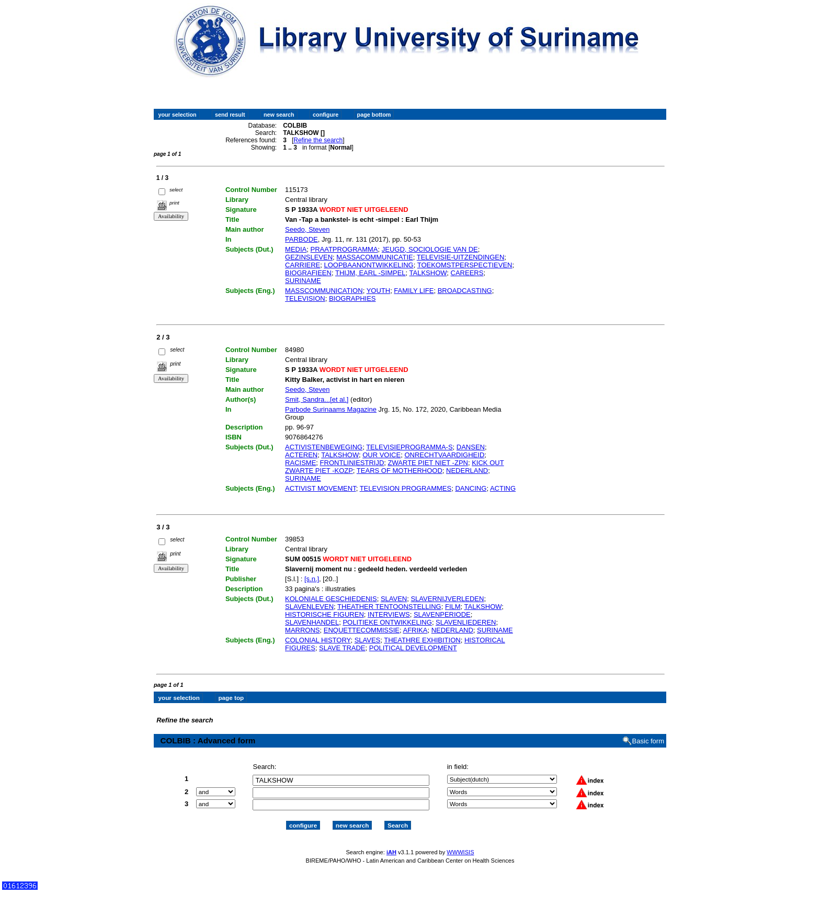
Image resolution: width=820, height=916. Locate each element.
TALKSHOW (428, 273)
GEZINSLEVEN (309, 257)
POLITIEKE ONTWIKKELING (387, 622)
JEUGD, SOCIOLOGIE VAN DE (430, 249)
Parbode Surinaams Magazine (331, 409)
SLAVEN (394, 599)
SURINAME (303, 281)
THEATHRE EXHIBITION (422, 640)
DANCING (470, 488)
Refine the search (318, 140)
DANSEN (471, 447)
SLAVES (368, 640)
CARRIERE (302, 265)
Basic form (648, 741)
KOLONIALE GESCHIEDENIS (331, 599)
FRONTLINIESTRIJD (352, 463)
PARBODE (301, 239)
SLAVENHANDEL (312, 622)
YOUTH (379, 291)
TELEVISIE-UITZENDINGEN (461, 257)
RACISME (300, 463)
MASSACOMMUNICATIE (374, 257)
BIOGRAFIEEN (308, 273)
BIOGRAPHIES (352, 298)
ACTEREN (301, 455)
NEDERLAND (467, 470)
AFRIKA (415, 630)
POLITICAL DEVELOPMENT (413, 648)
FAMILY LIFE (414, 291)
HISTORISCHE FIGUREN (324, 614)
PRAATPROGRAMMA (344, 249)
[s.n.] (311, 579)
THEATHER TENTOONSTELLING (389, 606)
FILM (453, 606)
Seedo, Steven (307, 229)
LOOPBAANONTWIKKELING (369, 265)
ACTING (503, 488)
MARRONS (302, 630)
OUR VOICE (381, 455)
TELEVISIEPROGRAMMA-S (409, 447)
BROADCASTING (465, 291)
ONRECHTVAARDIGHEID (444, 455)
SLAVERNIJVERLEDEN (447, 599)
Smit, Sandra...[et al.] (316, 399)
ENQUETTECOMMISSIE (362, 630)
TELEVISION (305, 298)
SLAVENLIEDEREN (466, 622)
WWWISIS (460, 852)
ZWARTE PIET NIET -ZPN (428, 463)
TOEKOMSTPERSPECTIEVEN (464, 265)
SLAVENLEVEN (309, 606)
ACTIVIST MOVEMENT (320, 488)
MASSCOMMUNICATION (324, 291)
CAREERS (467, 273)
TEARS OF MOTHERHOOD (399, 470)
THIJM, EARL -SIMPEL (370, 273)
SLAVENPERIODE (442, 614)
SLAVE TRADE (342, 648)
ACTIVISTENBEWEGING (323, 447)
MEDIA (295, 249)
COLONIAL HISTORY (317, 640)
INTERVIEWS (389, 614)
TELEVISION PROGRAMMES (406, 488)
